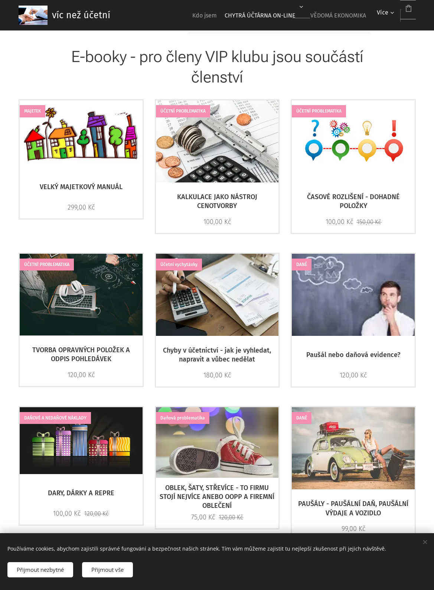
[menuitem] (173, 15)
